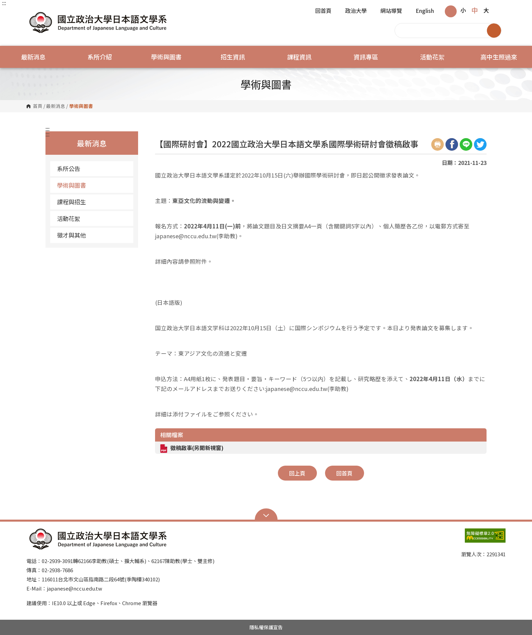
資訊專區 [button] (366, 56)
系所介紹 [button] (100, 56)
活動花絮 (68, 218)
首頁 (37, 106)
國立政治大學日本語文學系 (33, 13)
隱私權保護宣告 (266, 627)
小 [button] (463, 10)
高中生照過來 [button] (498, 56)
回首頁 (323, 11)
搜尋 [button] (494, 30)
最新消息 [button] (33, 56)
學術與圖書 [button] (166, 56)
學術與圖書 (71, 185)
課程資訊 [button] (299, 56)
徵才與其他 (71, 235)
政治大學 (356, 11)
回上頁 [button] (297, 473)
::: (4, 2)
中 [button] (474, 10)
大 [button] (486, 10)
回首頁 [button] (344, 473)
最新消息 (55, 106)
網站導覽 (391, 11)
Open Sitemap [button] (266, 514)
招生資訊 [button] (233, 56)
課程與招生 (71, 202)
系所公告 (68, 168)
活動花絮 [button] (432, 56)
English (425, 11)
